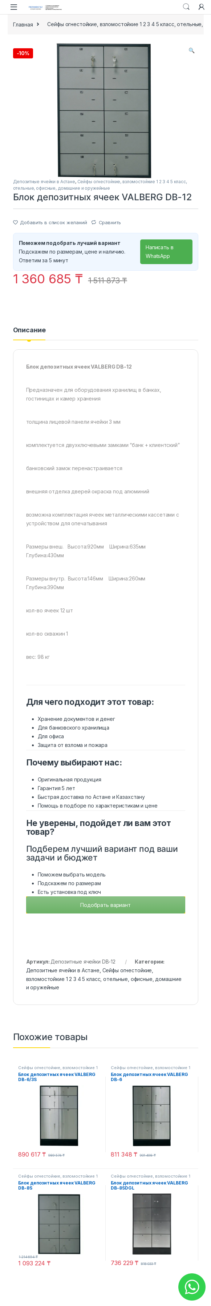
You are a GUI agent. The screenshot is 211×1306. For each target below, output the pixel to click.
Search (186, 7)
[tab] (29, 333)
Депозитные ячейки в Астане (44, 181)
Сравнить (110, 222)
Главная (23, 24)
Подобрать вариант (105, 905)
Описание (29, 330)
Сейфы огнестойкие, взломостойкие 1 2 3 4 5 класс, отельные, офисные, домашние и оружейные (104, 979)
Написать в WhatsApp (160, 251)
